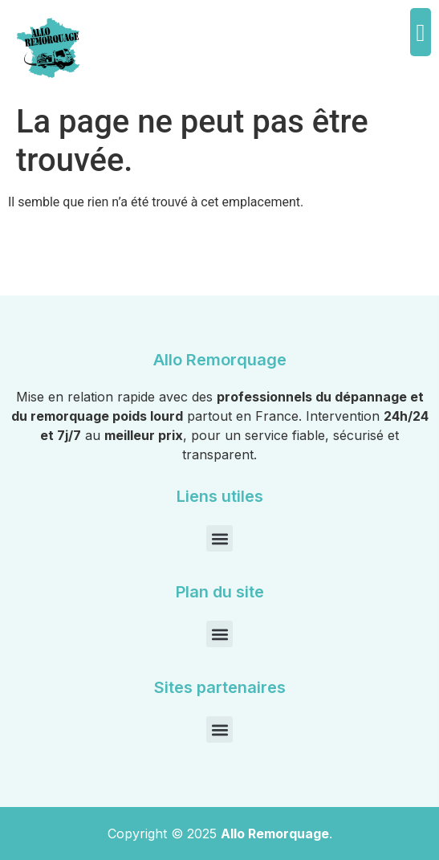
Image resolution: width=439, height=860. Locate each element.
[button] (420, 32)
